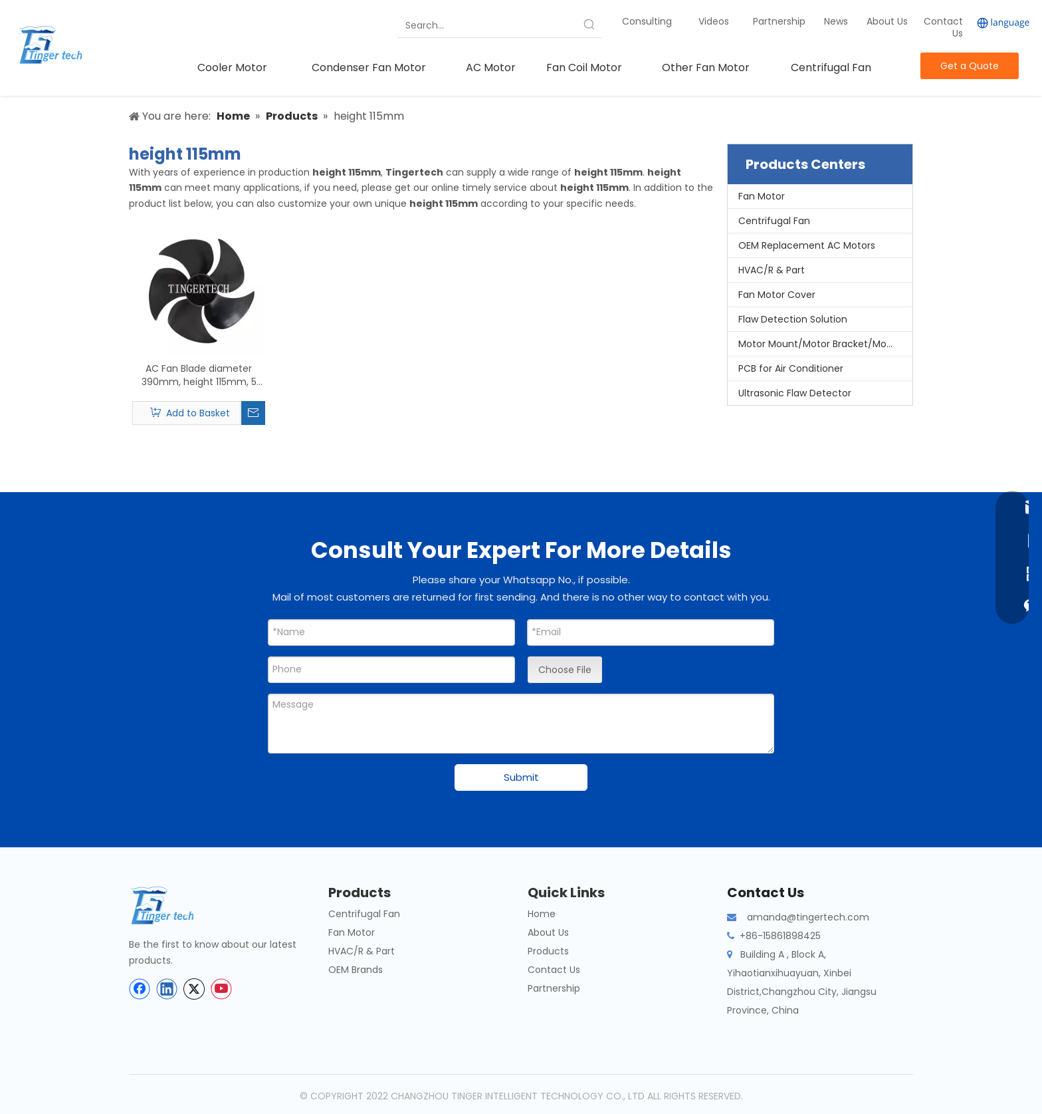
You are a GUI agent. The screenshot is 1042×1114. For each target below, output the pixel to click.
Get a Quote (969, 65)
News (837, 21)
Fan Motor (761, 196)
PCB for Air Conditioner (790, 368)
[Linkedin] (166, 989)
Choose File (564, 669)
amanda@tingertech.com (808, 917)
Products (548, 951)
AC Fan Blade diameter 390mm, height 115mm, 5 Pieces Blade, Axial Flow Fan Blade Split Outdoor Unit (198, 375)
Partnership (780, 21)
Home (542, 913)
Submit (521, 777)
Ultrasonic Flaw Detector (794, 393)
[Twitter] (194, 989)
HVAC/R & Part (771, 270)
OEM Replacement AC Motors (806, 245)
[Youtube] (221, 989)
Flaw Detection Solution (792, 319)
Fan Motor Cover (776, 294)
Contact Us (943, 27)
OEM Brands (355, 969)
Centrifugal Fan (774, 220)
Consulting (647, 21)
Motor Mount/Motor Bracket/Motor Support (825, 343)
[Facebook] (139, 989)
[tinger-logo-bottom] (172, 905)
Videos (713, 21)
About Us (887, 21)
